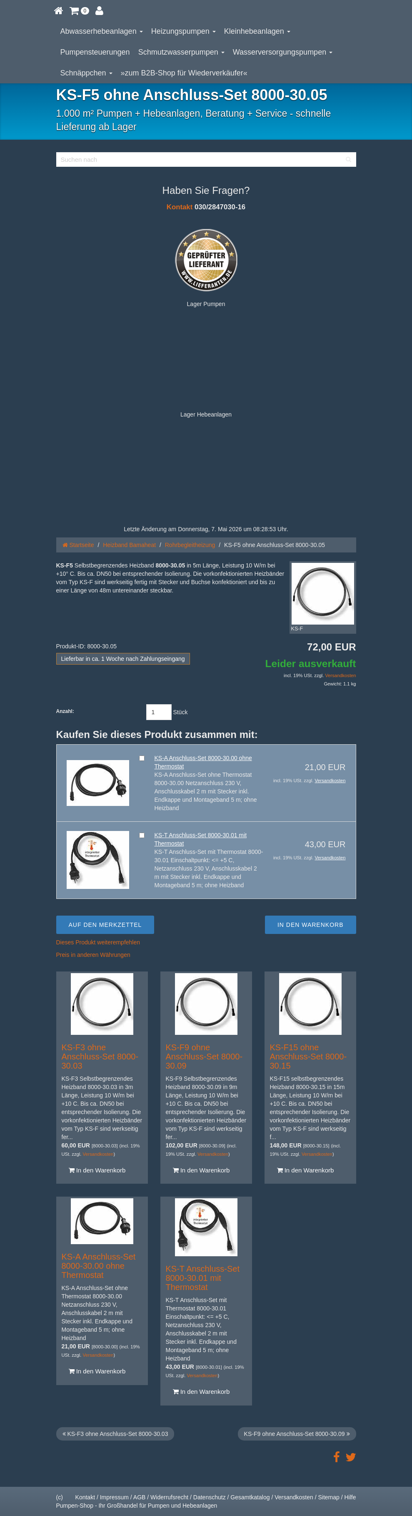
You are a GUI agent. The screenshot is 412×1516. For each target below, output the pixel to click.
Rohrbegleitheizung (190, 545)
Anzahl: (65, 711)
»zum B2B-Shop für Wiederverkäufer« (184, 73)
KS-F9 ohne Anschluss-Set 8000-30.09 (204, 1056)
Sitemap (328, 1497)
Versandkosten (340, 675)
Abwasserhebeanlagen (101, 31)
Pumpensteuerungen (95, 52)
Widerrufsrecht (169, 1497)
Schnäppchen (86, 73)
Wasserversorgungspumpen (282, 52)
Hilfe (350, 1497)
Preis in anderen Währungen (93, 954)
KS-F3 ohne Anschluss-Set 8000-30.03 (100, 1056)
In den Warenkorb (97, 1170)
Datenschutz (209, 1497)
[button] (79, 10)
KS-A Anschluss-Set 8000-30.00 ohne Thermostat (99, 1266)
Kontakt (179, 207)
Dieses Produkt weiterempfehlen (98, 942)
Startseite (78, 545)
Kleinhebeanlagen (257, 31)
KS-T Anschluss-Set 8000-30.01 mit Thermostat (203, 1278)
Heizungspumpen (183, 31)
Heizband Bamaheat (129, 545)
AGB (139, 1497)
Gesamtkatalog (250, 1497)
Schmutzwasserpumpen (181, 52)
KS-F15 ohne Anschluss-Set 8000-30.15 (308, 1056)
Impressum (114, 1497)
